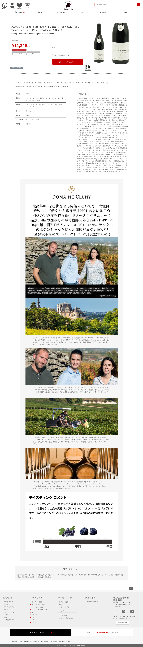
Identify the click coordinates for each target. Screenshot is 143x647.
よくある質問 (63, 615)
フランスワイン (9, 602)
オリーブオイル (64, 607)
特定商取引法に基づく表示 (39, 641)
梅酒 (60, 604)
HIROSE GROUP (92, 602)
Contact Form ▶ (122, 623)
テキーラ (34, 615)
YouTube (124, 12)
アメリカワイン (9, 607)
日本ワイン (7, 617)
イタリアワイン (9, 604)
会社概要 (15, 641)
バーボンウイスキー (38, 607)
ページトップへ (131, 588)
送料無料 (103, 12)
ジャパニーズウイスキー (39, 609)
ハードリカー (82, 12)
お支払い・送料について (67, 618)
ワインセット (61, 12)
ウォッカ (34, 622)
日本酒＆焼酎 (63, 602)
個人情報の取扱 (56, 641)
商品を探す (19, 12)
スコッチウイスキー (38, 604)
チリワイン (7, 609)
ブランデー (35, 612)
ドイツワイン (8, 615)
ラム (33, 617)
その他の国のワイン (10, 620)
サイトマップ (67, 641)
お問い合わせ (24, 641)
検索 (138, 4)
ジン (33, 620)
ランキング (40, 12)
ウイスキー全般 (37, 602)
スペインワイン (9, 612)
